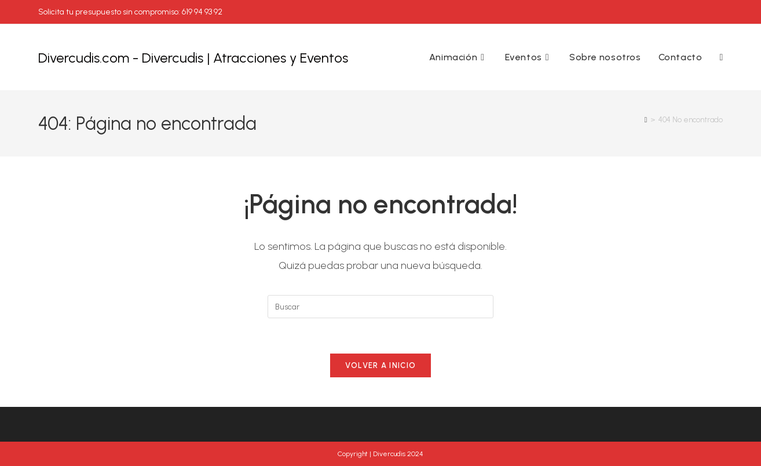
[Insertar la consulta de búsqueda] (380, 306)
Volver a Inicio (380, 365)
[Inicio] (646, 119)
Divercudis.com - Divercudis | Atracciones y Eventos (193, 57)
